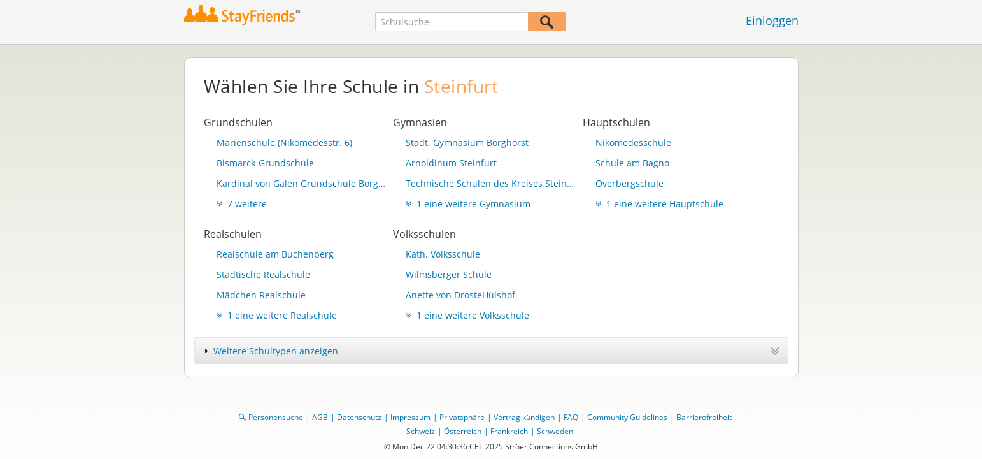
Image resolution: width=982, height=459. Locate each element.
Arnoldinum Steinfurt (451, 163)
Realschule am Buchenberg (275, 254)
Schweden (555, 431)
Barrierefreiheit (704, 417)
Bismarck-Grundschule (265, 163)
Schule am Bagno (632, 163)
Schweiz (420, 431)
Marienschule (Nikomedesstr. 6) (284, 142)
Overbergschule (629, 183)
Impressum (410, 417)
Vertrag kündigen (524, 417)
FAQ (571, 417)
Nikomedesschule (633, 142)
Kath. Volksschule (443, 254)
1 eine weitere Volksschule (467, 315)
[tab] (491, 350)
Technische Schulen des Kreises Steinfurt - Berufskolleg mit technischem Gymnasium (491, 183)
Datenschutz (359, 417)
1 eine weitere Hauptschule (659, 204)
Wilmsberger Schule (449, 274)
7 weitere (242, 204)
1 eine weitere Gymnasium (468, 204)
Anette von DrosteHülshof (460, 295)
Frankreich (509, 431)
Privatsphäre (462, 417)
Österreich (462, 431)
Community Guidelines (627, 417)
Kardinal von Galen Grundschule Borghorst (302, 183)
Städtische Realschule (263, 274)
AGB (320, 417)
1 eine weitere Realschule (277, 315)
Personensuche (275, 417)
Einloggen (772, 20)
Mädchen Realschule (261, 295)
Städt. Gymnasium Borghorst (467, 142)
